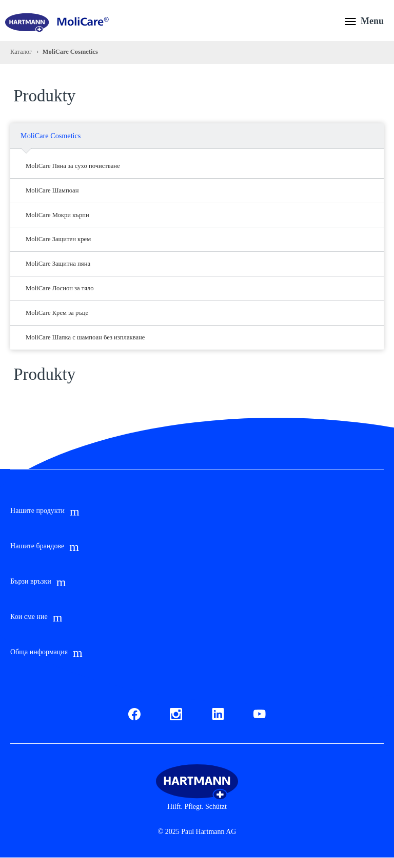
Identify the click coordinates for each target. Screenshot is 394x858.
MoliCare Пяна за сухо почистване (73, 165)
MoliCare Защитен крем (58, 239)
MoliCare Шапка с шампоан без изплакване (85, 337)
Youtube (259, 712)
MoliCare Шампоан (52, 190)
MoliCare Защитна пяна (58, 263)
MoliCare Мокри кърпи (57, 215)
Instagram (176, 712)
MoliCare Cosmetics (51, 136)
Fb (132, 712)
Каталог (21, 51)
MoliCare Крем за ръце (57, 312)
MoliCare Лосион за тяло (60, 288)
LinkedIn (218, 712)
